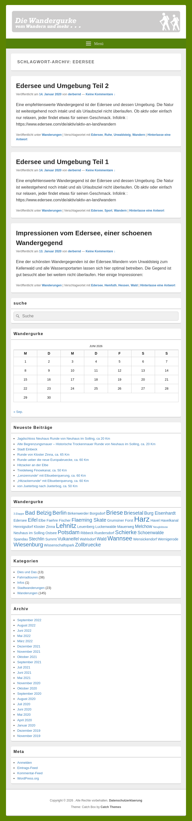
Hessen (123, 285)
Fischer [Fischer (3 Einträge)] (64, 520)
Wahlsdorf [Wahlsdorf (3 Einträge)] (88, 539)
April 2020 (24, 720)
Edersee (97, 135)
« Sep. (18, 412)
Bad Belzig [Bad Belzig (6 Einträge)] (38, 513)
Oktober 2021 (27, 657)
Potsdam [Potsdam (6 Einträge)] (69, 532)
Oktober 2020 (27, 688)
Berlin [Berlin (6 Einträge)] (59, 513)
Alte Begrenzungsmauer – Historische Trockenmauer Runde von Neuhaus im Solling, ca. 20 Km (86, 444)
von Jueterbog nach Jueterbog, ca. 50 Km (47, 486)
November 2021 (28, 651)
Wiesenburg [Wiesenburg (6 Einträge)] (28, 544)
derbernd (74, 94)
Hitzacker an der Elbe (32, 465)
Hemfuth (110, 285)
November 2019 (28, 736)
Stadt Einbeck (27, 449)
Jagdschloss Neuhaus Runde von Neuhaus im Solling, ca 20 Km (63, 438)
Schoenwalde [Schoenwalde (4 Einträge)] (151, 532)
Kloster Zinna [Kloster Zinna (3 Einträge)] (44, 527)
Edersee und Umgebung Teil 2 (62, 86)
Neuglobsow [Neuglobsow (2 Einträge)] (160, 526)
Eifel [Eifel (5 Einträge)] (33, 520)
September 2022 (29, 620)
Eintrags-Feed (27, 768)
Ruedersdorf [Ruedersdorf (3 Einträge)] (104, 533)
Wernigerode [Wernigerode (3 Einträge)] (168, 539)
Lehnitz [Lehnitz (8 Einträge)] (66, 525)
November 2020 (28, 683)
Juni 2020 (24, 709)
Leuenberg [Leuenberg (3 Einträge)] (85, 527)
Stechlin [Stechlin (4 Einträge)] (36, 538)
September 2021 (29, 662)
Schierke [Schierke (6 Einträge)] (125, 532)
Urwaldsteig (122, 135)
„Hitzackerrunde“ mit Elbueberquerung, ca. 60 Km (53, 481)
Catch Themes (110, 807)
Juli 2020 (23, 704)
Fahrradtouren (27, 577)
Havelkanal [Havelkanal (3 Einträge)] (169, 520)
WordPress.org (28, 778)
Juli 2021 (23, 667)
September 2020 (29, 693)
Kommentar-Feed (29, 773)
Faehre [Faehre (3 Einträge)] (52, 520)
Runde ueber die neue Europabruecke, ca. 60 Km (53, 460)
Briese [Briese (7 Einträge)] (114, 512)
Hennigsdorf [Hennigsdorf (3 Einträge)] (23, 527)
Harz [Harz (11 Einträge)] (142, 519)
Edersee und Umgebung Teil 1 (62, 162)
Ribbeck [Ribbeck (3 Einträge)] (87, 533)
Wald (134, 285)
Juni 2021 (24, 672)
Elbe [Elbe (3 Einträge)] (42, 520)
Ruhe (108, 135)
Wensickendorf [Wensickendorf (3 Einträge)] (145, 539)
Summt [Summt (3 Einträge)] (51, 539)
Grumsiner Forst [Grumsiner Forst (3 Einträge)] (120, 520)
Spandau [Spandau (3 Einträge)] (21, 539)
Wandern (138, 135)
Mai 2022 (23, 636)
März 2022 (24, 641)
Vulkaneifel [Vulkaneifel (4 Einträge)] (68, 538)
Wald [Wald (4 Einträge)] (101, 538)
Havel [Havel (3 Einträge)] (155, 520)
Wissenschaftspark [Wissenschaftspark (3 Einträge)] (59, 545)
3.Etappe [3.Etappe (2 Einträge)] (19, 513)
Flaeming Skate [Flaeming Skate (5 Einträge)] (89, 520)
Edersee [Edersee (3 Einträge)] (20, 520)
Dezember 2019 (28, 730)
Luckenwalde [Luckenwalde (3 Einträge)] (105, 527)
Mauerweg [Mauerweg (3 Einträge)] (125, 527)
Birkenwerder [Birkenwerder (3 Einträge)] (78, 513)
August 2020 (26, 699)
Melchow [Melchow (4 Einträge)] (143, 526)
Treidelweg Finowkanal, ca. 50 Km (42, 470)
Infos (20, 582)
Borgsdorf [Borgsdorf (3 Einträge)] (97, 513)
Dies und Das (27, 572)
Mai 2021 (23, 678)
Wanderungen (52, 135)
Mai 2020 (23, 714)
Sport (108, 210)
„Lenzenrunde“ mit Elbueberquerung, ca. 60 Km (51, 475)
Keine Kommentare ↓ (101, 94)
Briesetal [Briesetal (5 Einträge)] (133, 513)
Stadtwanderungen (30, 588)
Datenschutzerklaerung (125, 800)
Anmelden (24, 762)
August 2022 (26, 625)
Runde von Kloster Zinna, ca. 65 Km (43, 454)
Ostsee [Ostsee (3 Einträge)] (51, 533)
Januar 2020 (26, 725)
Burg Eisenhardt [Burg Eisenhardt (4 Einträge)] (160, 513)
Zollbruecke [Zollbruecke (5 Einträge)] (88, 544)
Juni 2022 (24, 630)
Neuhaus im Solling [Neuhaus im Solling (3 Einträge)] (29, 533)
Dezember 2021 (28, 646)
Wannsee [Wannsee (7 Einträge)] (120, 538)
